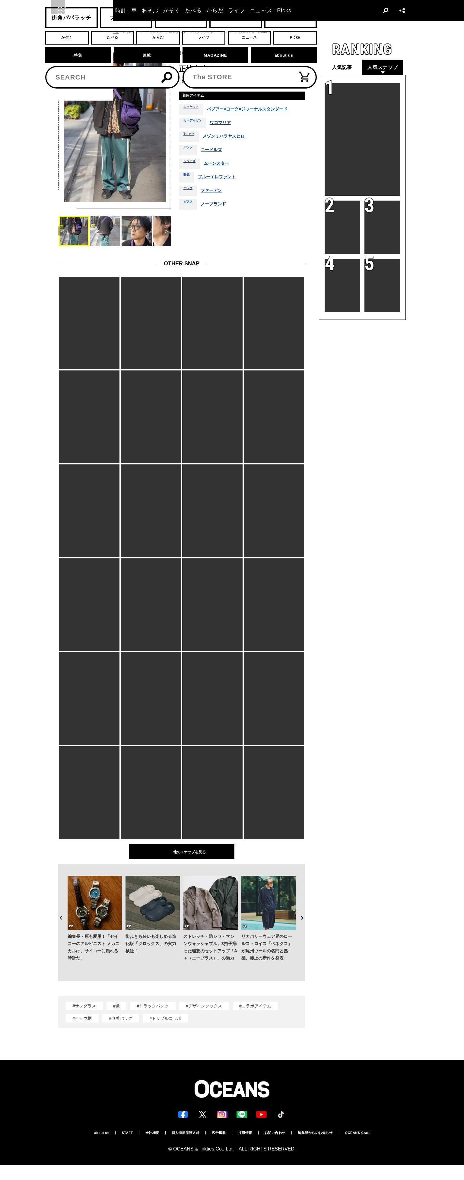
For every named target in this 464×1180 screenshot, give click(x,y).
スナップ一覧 (108, 32)
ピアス (189, 217)
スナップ (83, 32)
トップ (63, 32)
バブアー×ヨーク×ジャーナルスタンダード (256, 117)
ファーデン (216, 203)
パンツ (189, 163)
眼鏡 (187, 190)
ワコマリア (229, 135)
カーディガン (196, 135)
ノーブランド (218, 217)
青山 (202, 81)
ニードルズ (216, 163)
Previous (58, 906)
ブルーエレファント (221, 190)
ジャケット (191, 117)
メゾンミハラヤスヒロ (231, 149)
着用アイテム (197, 96)
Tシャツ (191, 149)
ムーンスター (222, 176)
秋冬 (273, 81)
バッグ (189, 203)
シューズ (191, 176)
